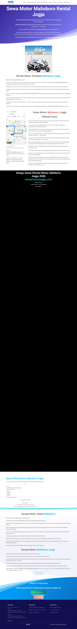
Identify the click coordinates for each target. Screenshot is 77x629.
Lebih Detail (38, 547)
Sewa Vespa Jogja (54, 586)
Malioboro (51, 2)
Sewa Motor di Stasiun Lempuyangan (36, 581)
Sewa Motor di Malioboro (34, 586)
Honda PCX (60, 2)
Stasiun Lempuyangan (31, 2)
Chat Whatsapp (38, 566)
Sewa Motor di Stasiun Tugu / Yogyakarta (37, 583)
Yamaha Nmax (66, 2)
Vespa (55, 2)
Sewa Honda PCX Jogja (55, 583)
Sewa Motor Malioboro (44, 542)
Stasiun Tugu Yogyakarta (42, 2)
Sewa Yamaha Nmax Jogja (55, 581)
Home (24, 2)
